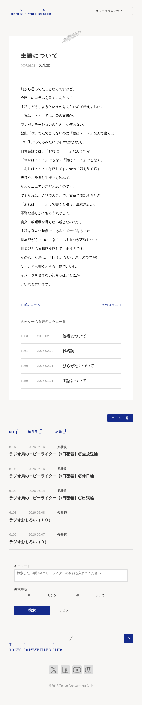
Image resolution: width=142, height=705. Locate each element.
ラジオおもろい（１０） (30, 519)
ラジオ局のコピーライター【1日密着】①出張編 (53, 498)
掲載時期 (20, 589)
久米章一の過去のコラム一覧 (43, 321)
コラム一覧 (120, 417)
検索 (32, 609)
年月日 (35, 431)
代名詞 (68, 350)
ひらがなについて (78, 365)
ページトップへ (128, 636)
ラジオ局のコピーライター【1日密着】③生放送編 (53, 454)
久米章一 (46, 65)
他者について (74, 335)
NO (14, 431)
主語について (74, 380)
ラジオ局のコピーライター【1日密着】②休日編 (51, 476)
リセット (65, 609)
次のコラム (110, 304)
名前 (61, 431)
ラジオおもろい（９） (28, 541)
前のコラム (32, 304)
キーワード (22, 565)
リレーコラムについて (110, 11)
